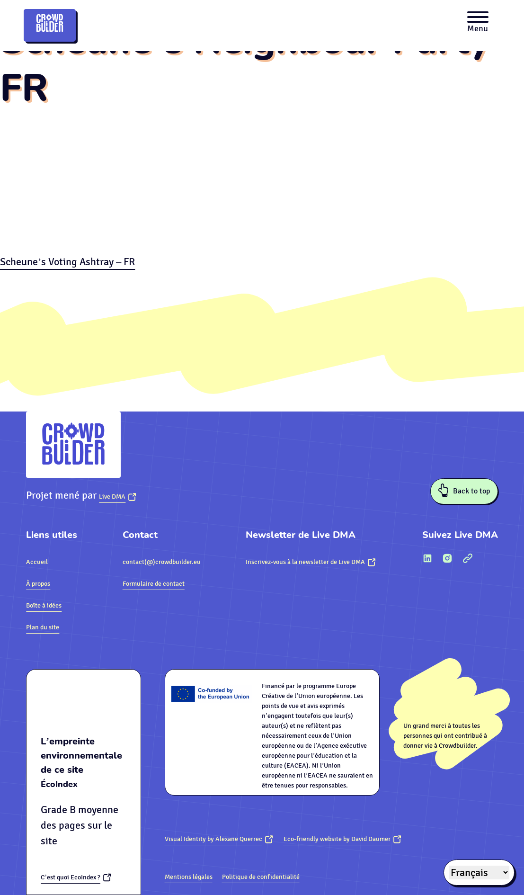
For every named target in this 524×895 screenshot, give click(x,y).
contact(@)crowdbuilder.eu (162, 562)
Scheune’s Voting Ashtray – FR (67, 261)
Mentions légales (189, 877)
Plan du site (42, 627)
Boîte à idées (44, 605)
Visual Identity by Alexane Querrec (213, 839)
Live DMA (112, 496)
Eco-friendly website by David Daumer (337, 839)
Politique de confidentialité (261, 877)
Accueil (37, 562)
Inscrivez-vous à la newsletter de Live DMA (305, 562)
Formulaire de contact (154, 584)
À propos (38, 584)
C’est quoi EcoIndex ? (70, 877)
